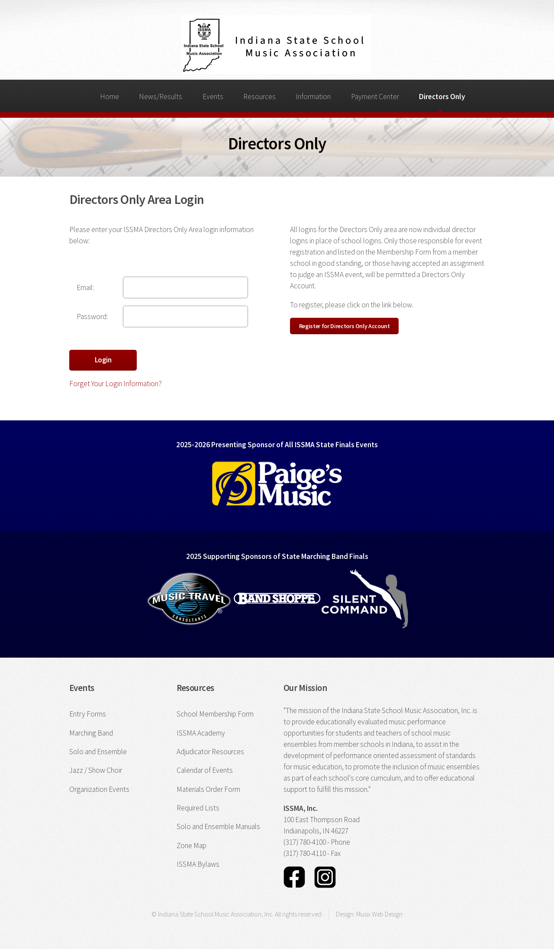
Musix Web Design (379, 914)
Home (109, 96)
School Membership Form (215, 714)
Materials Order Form (208, 789)
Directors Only (442, 96)
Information (313, 96)
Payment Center (375, 96)
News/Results (160, 96)
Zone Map (191, 845)
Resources (259, 96)
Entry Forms (87, 714)
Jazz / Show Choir (95, 770)
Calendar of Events (205, 770)
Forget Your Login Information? (115, 383)
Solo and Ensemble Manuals (218, 826)
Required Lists (198, 808)
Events (213, 96)
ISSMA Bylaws (198, 864)
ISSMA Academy (201, 733)
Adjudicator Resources (210, 751)
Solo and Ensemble (98, 751)
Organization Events (99, 789)
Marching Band (91, 733)
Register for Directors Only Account (344, 326)
